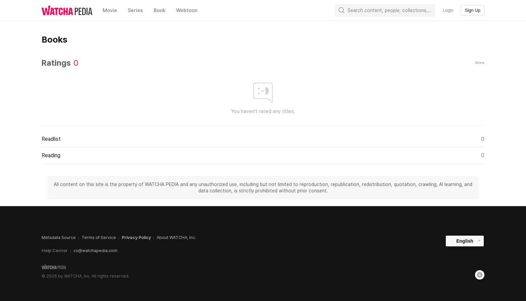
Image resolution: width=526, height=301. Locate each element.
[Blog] (479, 275)
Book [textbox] (159, 10)
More (479, 63)
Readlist (263, 139)
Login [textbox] (448, 10)
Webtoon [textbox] (187, 10)
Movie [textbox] (110, 10)
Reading (263, 155)
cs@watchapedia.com (95, 250)
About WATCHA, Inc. (176, 237)
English (464, 241)
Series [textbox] (135, 10)
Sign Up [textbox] (472, 10)
